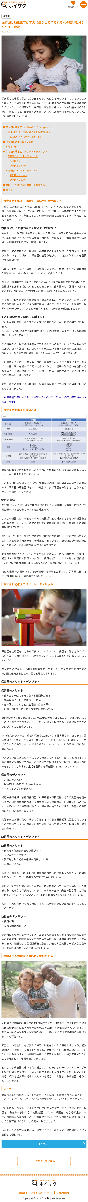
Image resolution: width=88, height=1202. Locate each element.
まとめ (9, 190)
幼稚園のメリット (18, 175)
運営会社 (23, 1192)
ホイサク (43, 1143)
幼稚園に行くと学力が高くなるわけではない (29, 132)
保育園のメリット (18, 160)
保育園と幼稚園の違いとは (19, 141)
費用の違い (13, 146)
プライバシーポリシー (42, 1192)
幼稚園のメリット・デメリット (23, 170)
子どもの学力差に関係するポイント (25, 136)
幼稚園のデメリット (19, 179)
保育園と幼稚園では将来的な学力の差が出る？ (29, 127)
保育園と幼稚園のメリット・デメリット (26, 151)
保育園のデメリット (19, 165)
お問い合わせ (62, 1192)
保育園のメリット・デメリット (23, 156)
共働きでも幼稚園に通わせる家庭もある (26, 184)
